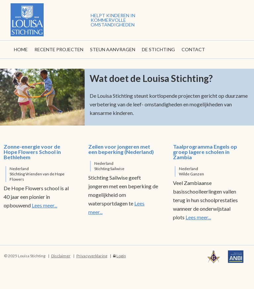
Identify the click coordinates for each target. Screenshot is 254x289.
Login (121, 255)
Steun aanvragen (112, 49)
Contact (193, 49)
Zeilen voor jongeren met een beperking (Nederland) (121, 149)
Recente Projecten (58, 49)
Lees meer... (44, 205)
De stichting (158, 49)
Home (21, 49)
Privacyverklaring (91, 255)
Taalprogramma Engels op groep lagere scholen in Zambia (205, 151)
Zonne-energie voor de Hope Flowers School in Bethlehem (32, 151)
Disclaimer (60, 255)
